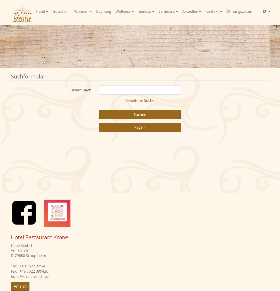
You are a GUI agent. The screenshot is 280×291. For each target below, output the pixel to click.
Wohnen (83, 11)
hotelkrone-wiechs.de (31, 276)
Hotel (42, 11)
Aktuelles (191, 11)
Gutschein (61, 11)
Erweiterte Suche (140, 100)
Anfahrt (20, 286)
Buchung (103, 11)
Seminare (168, 11)
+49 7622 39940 (33, 266)
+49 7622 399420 (33, 271)
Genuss (146, 11)
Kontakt (213, 11)
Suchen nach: (80, 90)
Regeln (140, 127)
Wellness (125, 11)
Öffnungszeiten (239, 11)
